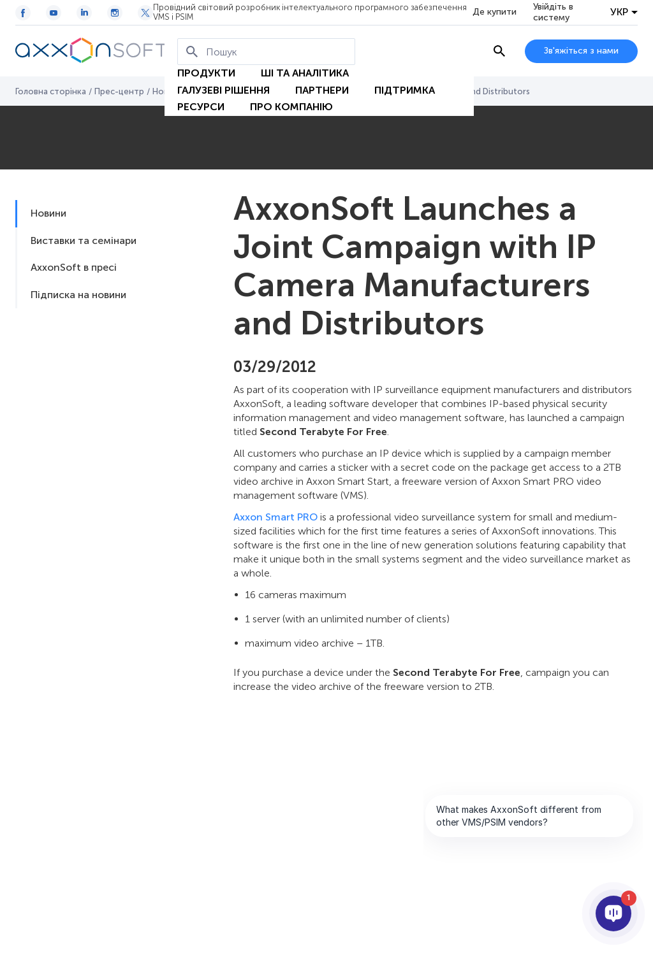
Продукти (206, 73)
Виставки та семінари (83, 240)
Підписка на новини (78, 295)
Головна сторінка (50, 91)
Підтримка (404, 90)
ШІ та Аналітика (305, 73)
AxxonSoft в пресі (74, 267)
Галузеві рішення (223, 90)
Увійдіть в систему (553, 12)
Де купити (495, 12)
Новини (48, 213)
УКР (619, 12)
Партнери (322, 90)
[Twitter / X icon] (145, 12)
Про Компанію (291, 107)
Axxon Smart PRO (275, 517)
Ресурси (200, 107)
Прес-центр (119, 91)
